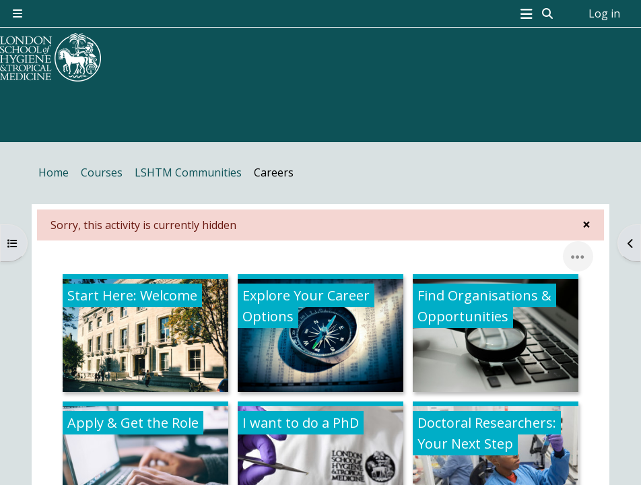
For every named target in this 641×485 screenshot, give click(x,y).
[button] (548, 13)
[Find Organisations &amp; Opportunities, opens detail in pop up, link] (495, 335)
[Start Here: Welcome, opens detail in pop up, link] (145, 335)
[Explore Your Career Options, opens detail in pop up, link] (320, 335)
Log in (604, 13)
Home (53, 172)
